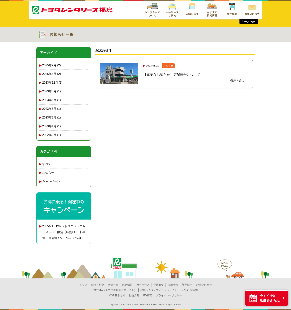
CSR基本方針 (117, 295)
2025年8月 (49, 73)
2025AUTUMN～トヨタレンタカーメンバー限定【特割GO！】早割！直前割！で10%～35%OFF (64, 232)
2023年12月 (50, 82)
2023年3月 (49, 117)
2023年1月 (49, 126)
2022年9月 (49, 135)
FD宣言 (147, 295)
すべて (46, 163)
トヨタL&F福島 (190, 290)
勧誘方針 (134, 295)
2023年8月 (49, 91)
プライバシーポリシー (169, 295)
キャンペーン (51, 181)
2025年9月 (49, 65)
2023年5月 (49, 108)
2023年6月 (49, 100)
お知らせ (48, 172)
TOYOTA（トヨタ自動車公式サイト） (114, 290)
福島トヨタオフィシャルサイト (158, 290)
